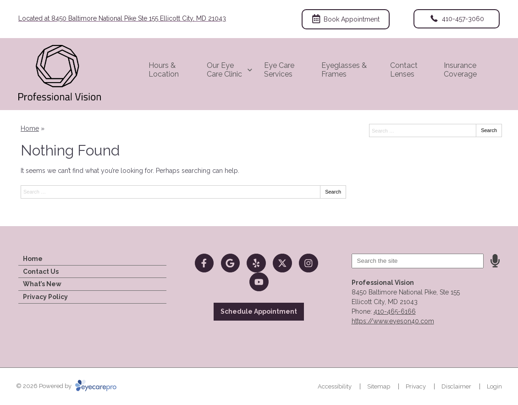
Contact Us (41, 271)
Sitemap (378, 386)
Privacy (416, 386)
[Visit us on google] (230, 263)
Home (30, 128)
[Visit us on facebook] (204, 263)
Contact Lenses (404, 69)
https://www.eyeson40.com (393, 321)
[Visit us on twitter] (282, 263)
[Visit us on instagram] (308, 263)
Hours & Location (164, 69)
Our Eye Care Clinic (224, 69)
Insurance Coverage (460, 69)
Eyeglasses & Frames (344, 69)
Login (494, 386)
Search (333, 191)
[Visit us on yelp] (256, 263)
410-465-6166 (395, 311)
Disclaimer (456, 386)
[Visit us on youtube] (258, 281)
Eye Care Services (279, 69)
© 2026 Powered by (66, 386)
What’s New (42, 284)
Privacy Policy (45, 296)
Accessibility (335, 386)
